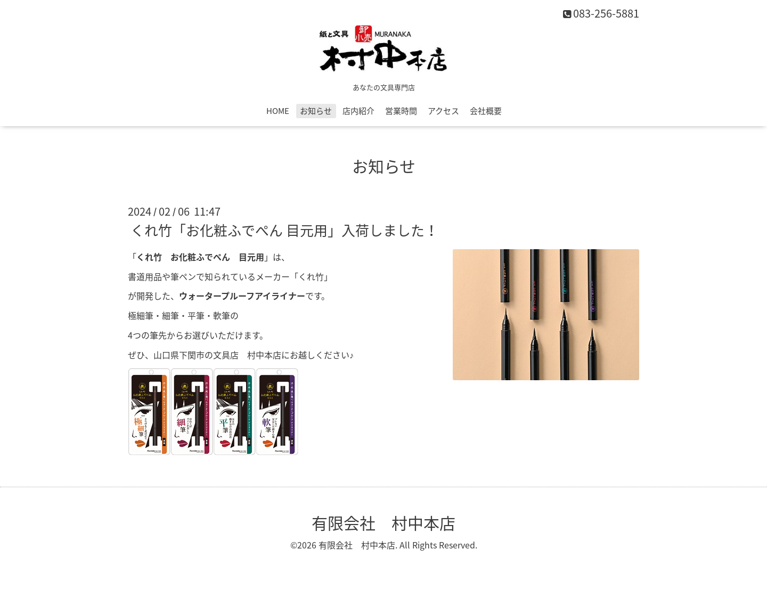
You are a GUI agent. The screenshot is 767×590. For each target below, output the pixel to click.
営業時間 (401, 111)
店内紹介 (358, 111)
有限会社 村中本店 (383, 523)
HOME (277, 111)
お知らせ (316, 111)
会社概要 (486, 111)
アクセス (443, 111)
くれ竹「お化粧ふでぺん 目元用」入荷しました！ (284, 230)
